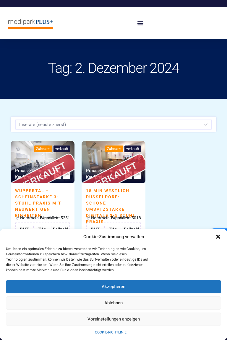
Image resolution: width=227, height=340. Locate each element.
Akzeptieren (113, 286)
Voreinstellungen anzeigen (113, 319)
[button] (218, 237)
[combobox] (113, 125)
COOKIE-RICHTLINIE (111, 332)
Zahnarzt (43, 148)
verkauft (61, 148)
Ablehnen (113, 303)
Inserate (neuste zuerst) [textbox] (42, 124)
